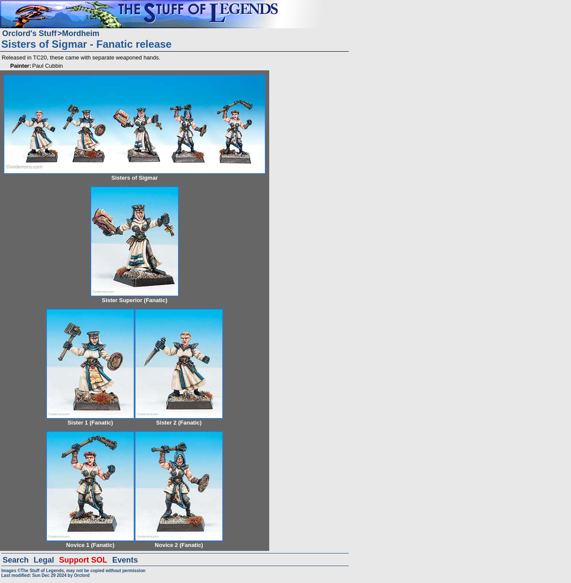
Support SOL (83, 560)
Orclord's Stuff (29, 33)
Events (125, 560)
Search (16, 560)
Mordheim (80, 33)
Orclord (81, 575)
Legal (44, 560)
